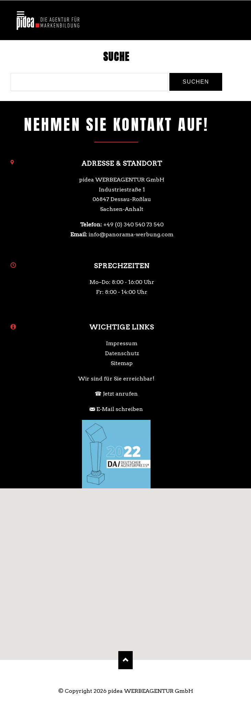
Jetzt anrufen (120, 393)
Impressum (122, 343)
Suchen (195, 82)
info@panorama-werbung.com (131, 234)
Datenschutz (122, 353)
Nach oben (125, 660)
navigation (20, 14)
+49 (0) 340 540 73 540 (133, 224)
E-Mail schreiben (119, 409)
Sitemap (122, 363)
